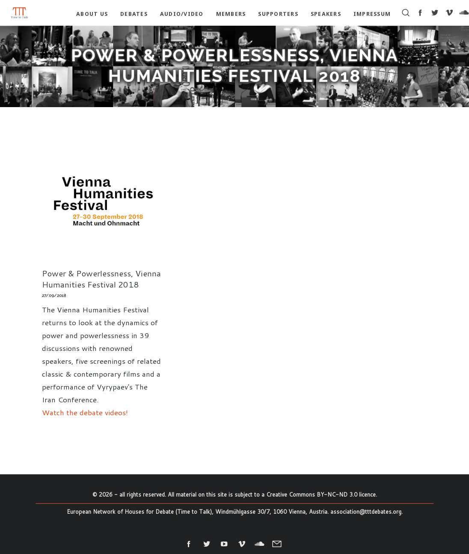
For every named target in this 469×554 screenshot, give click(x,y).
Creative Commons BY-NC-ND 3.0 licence (321, 494)
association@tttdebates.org (365, 511)
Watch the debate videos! (85, 412)
